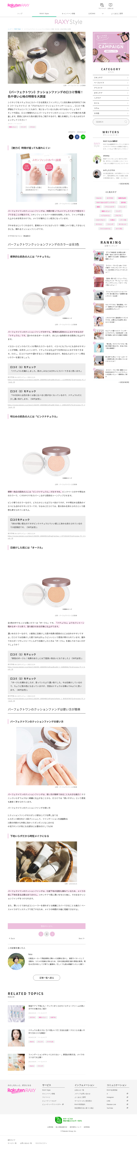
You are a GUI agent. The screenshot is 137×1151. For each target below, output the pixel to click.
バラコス (32, 127)
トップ (19, 13)
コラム (96, 108)
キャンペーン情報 (68, 13)
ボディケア (98, 93)
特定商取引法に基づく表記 (84, 1108)
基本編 (123, 202)
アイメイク (98, 88)
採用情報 (87, 1127)
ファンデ (23, 127)
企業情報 (50, 1127)
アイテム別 (50, 1042)
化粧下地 (53, 1017)
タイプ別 (119, 229)
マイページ (46, 1097)
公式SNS (91, 13)
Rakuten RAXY (18, 6)
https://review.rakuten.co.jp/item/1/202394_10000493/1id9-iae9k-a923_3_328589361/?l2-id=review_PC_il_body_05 (46, 668)
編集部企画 (122, 198)
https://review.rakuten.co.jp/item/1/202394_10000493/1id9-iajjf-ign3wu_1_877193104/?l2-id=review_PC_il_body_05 (47, 537)
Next (81, 938)
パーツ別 (123, 220)
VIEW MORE (124, 183)
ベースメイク (18, 124)
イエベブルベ (100, 220)
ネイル (96, 103)
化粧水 (112, 220)
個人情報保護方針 (61, 1127)
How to (32, 1042)
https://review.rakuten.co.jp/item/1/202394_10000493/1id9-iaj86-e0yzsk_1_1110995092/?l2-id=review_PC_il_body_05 (46, 380)
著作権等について (75, 1127)
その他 (96, 113)
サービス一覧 (12, 1143)
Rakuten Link (111, 1104)
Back (12, 938)
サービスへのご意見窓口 (83, 1101)
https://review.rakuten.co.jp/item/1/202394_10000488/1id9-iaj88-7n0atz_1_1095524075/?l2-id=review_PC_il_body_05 (46, 406)
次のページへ (46, 926)
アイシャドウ (109, 207)
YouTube (110, 1108)
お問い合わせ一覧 (26, 1143)
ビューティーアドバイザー (51, 1104)
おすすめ (32, 1017)
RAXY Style (44, 13)
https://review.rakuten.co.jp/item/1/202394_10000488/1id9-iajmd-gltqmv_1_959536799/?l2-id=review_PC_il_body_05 (46, 699)
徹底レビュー (13, 127)
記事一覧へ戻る (46, 977)
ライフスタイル (105, 229)
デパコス (99, 224)
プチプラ (118, 215)
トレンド (40, 1042)
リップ (118, 211)
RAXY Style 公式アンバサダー (106, 202)
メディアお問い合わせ (82, 1094)
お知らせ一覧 (79, 1090)
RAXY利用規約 (80, 1104)
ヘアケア (97, 98)
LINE (108, 1101)
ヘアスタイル (105, 215)
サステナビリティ (41, 1143)
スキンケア (98, 77)
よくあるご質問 (117, 13)
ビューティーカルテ (49, 1101)
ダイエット (122, 224)
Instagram (110, 1097)
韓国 (98, 207)
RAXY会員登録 (112, 1090)
